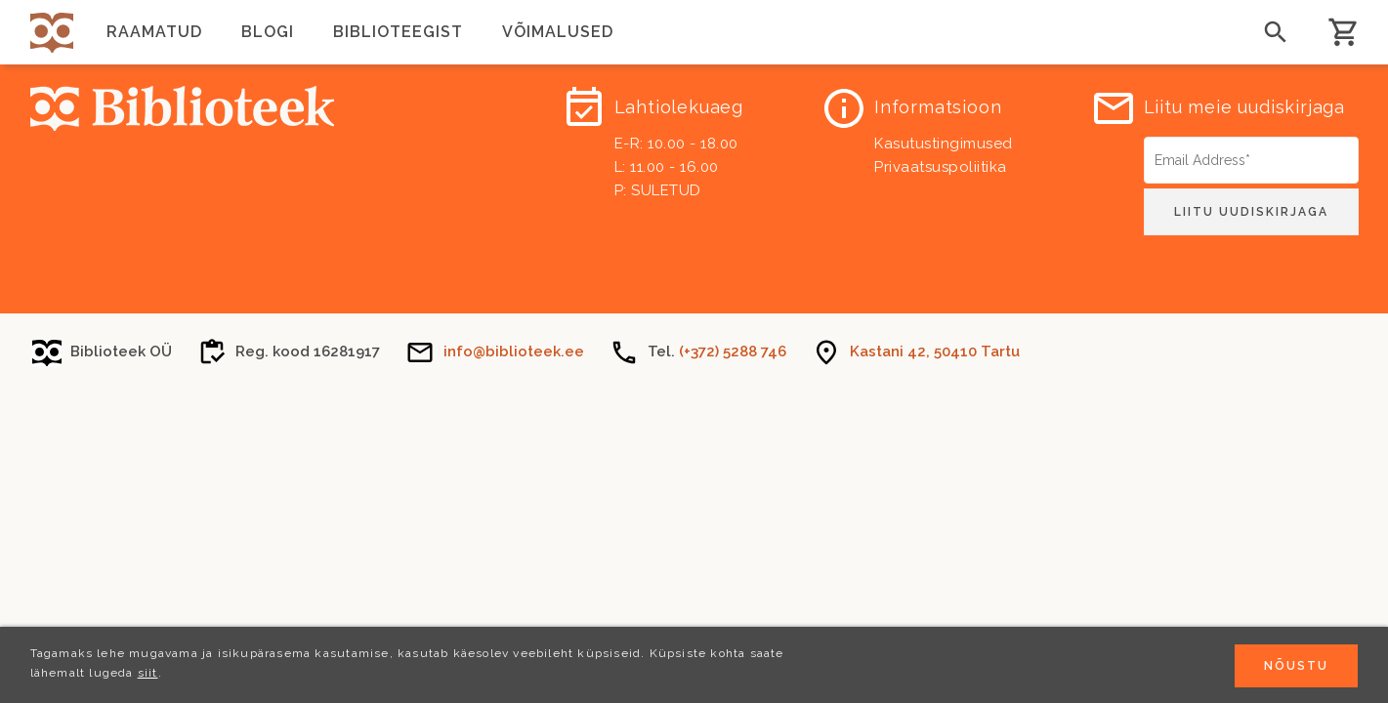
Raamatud (154, 31)
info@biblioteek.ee (513, 351)
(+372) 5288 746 (732, 351)
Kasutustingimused (943, 143)
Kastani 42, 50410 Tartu (935, 351)
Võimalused (557, 31)
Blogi (267, 31)
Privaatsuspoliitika (940, 167)
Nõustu (1296, 668)
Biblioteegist (398, 31)
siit (148, 675)
